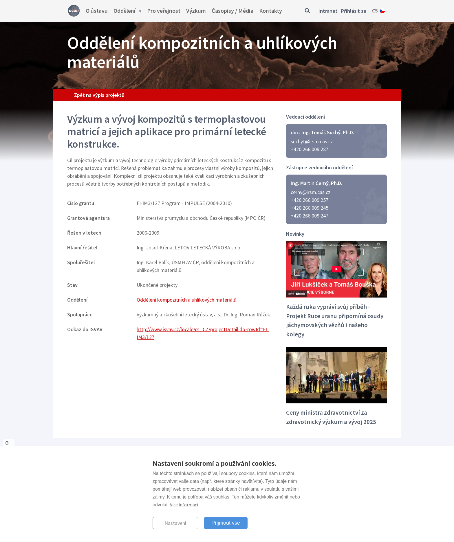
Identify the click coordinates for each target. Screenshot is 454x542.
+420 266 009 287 (309, 149)
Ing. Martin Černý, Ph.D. (316, 183)
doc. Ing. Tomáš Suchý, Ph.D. (322, 132)
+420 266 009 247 (309, 215)
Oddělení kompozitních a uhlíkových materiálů (187, 299)
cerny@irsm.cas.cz (310, 192)
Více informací (184, 504)
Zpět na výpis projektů (99, 95)
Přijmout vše (225, 523)
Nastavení (175, 523)
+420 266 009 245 (309, 207)
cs (375, 10)
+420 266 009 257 (309, 200)
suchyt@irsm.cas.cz (312, 141)
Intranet (328, 11)
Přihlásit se (353, 11)
